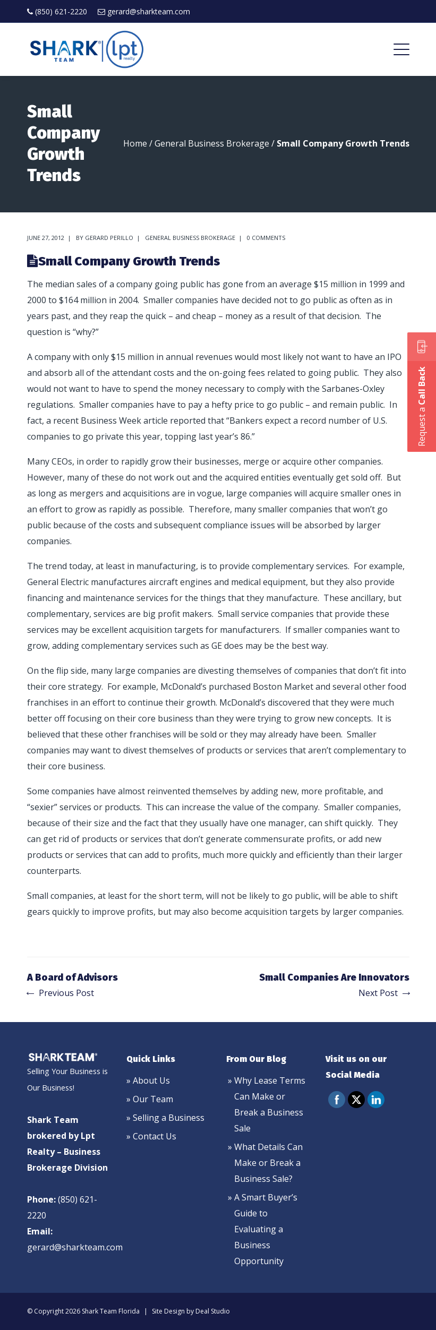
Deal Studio (212, 1311)
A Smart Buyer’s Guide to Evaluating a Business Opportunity (265, 1229)
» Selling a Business (165, 1117)
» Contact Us (151, 1136)
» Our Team (149, 1099)
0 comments (266, 238)
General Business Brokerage (212, 143)
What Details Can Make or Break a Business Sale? (268, 1163)
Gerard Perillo (109, 238)
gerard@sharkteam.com (148, 11)
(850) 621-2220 (61, 11)
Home (135, 143)
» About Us (148, 1080)
